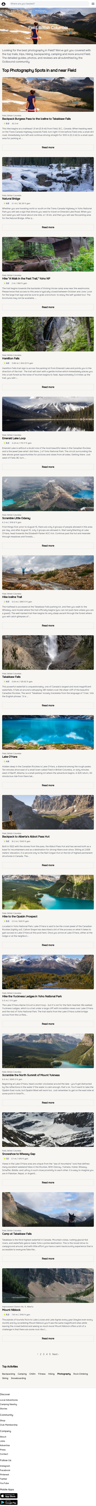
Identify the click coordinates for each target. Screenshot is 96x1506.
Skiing (5, 1378)
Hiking (51, 1373)
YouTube (4, 1483)
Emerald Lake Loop (14, 438)
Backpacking (8, 1373)
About (3, 1436)
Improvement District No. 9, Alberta (17, 1306)
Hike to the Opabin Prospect (19, 916)
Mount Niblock (11, 1310)
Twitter (3, 1478)
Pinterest (4, 1474)
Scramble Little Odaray (16, 518)
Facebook (5, 1470)
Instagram (5, 1466)
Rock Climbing (80, 1373)
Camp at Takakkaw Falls (17, 1234)
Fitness (41, 1373)
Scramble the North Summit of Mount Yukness (31, 1075)
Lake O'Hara (9, 756)
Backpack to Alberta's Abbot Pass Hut (25, 836)
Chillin (32, 1373)
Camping (22, 1373)
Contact (4, 1454)
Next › (55, 1354)
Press (3, 1449)
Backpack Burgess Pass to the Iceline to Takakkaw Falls (36, 119)
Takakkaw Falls (11, 677)
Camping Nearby (8, 1404)
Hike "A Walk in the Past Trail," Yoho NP (26, 278)
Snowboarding (18, 1378)
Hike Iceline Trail (12, 597)
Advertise (5, 1445)
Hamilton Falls (10, 358)
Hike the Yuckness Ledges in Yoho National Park (32, 996)
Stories (3, 1408)
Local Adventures (9, 1400)
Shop (2, 1420)
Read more (48, 147)
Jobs (2, 1441)
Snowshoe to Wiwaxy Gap (18, 1154)
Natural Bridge (11, 198)
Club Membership (9, 1424)
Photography (64, 1373)
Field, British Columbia (11, 115)
